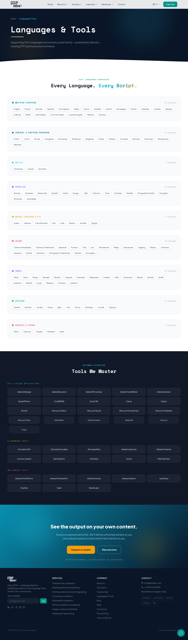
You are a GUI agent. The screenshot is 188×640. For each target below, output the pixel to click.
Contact (121, 4)
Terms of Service (104, 618)
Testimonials (102, 592)
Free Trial (170, 4)
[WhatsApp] (24, 607)
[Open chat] (181, 633)
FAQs (99, 605)
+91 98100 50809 (152, 587)
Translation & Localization (63, 583)
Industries (91, 4)
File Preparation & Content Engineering (69, 592)
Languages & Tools (105, 596)
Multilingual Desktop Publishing (65, 587)
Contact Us (102, 609)
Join (43, 601)
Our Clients (102, 587)
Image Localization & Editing (64, 609)
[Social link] (9, 607)
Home (50, 4)
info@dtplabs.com (152, 583)
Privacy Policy (103, 613)
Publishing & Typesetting (63, 613)
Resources (107, 4)
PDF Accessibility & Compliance (66, 605)
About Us (62, 4)
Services (77, 4)
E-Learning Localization (62, 596)
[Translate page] (156, 4)
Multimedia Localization (62, 600)
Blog (99, 600)
